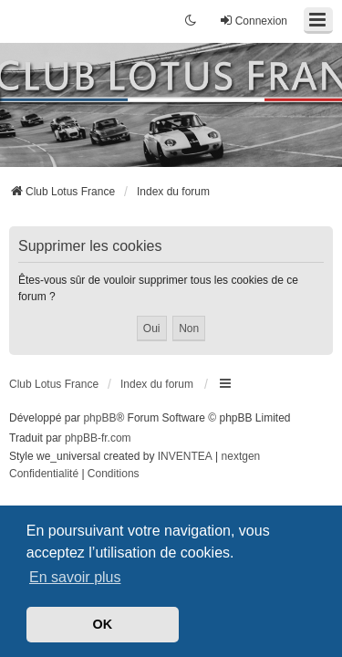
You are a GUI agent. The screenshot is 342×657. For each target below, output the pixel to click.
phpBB (99, 418)
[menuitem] (43, 474)
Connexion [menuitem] (253, 20)
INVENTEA (185, 456)
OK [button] (103, 624)
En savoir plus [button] (75, 577)
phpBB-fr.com (98, 438)
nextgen (241, 456)
